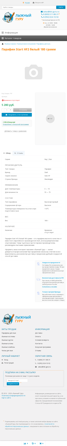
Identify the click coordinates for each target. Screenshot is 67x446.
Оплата (38, 336)
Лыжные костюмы (8, 336)
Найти (61, 7)
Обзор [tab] (7, 153)
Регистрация (8, 363)
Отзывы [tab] (18, 153)
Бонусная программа (43, 347)
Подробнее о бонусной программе (16, 124)
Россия (27, 3)
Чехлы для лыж (7, 350)
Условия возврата (42, 340)
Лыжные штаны (7, 343)
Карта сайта (6, 398)
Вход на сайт (38, 3)
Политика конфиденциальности (13, 396)
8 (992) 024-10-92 (50, 17)
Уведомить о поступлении (18, 115)
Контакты (38, 343)
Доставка (38, 333)
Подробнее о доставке (49, 287)
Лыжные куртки (7, 340)
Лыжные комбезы (8, 347)
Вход (5, 360)
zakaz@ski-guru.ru (50, 11)
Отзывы (38, 350)
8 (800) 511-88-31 (50, 14)
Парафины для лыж (9, 333)
